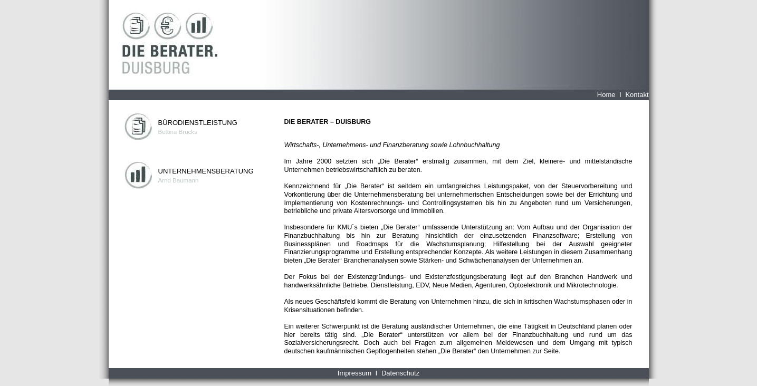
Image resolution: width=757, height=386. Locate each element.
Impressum (354, 373)
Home (606, 95)
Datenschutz (400, 373)
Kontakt (636, 95)
